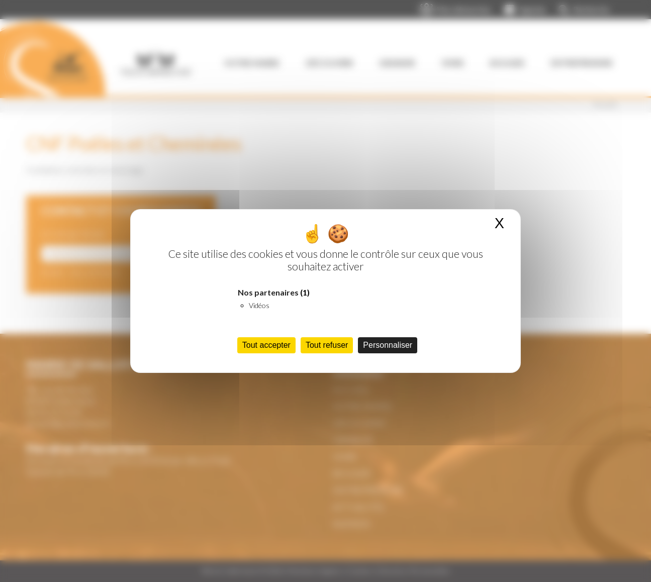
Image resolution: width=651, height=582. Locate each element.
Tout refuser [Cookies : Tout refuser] (327, 345)
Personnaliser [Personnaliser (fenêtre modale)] (387, 345)
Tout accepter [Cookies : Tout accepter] (266, 345)
